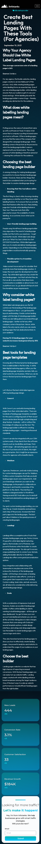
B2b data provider (21, 10)
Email (7, 829)
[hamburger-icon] (37, 6)
